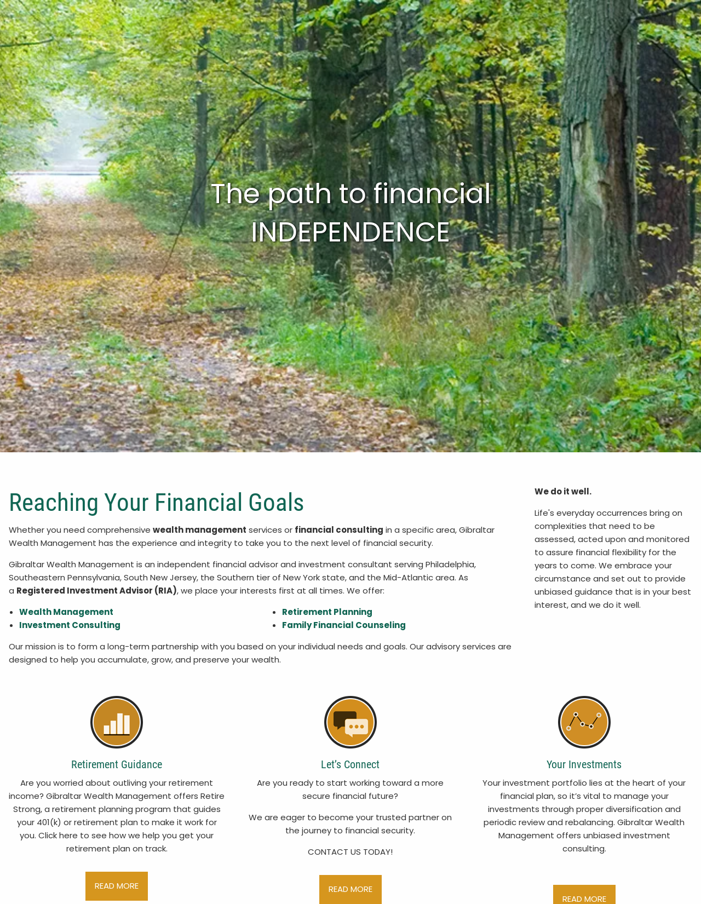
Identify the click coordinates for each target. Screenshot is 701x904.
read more (117, 885)
